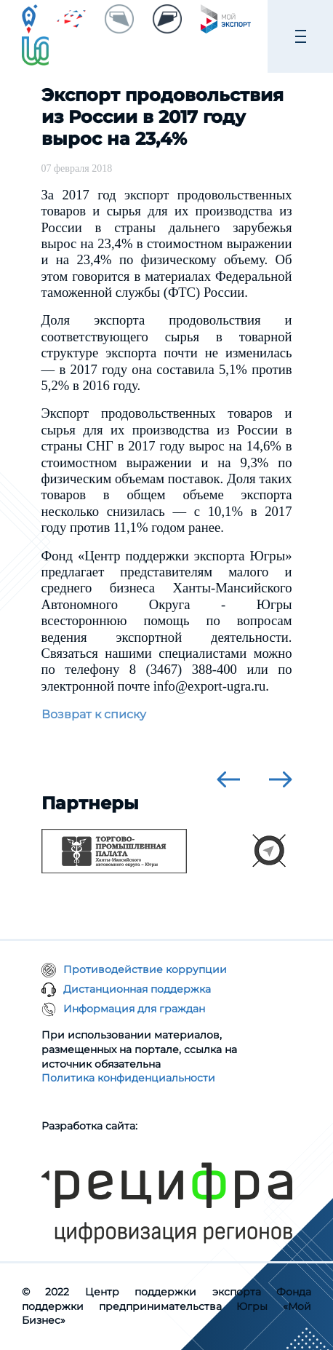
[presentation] (228, 779)
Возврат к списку (93, 714)
